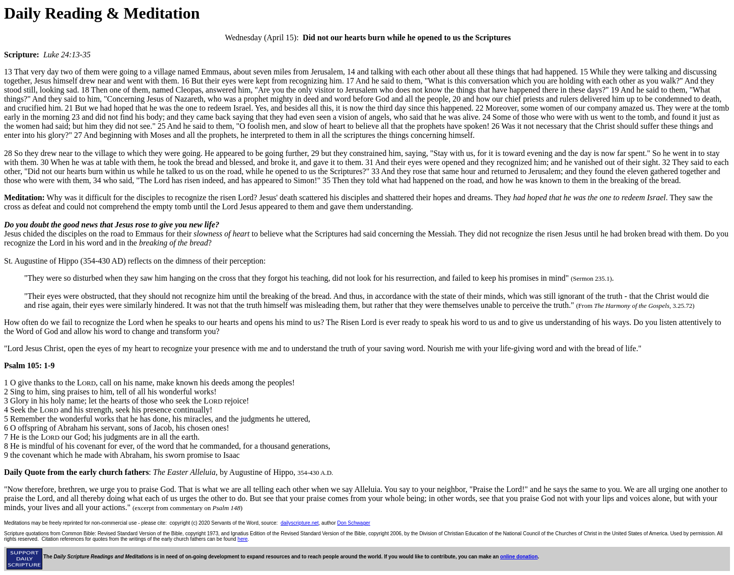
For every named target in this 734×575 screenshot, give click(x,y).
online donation (519, 556)
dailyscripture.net (300, 523)
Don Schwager (353, 523)
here (243, 539)
